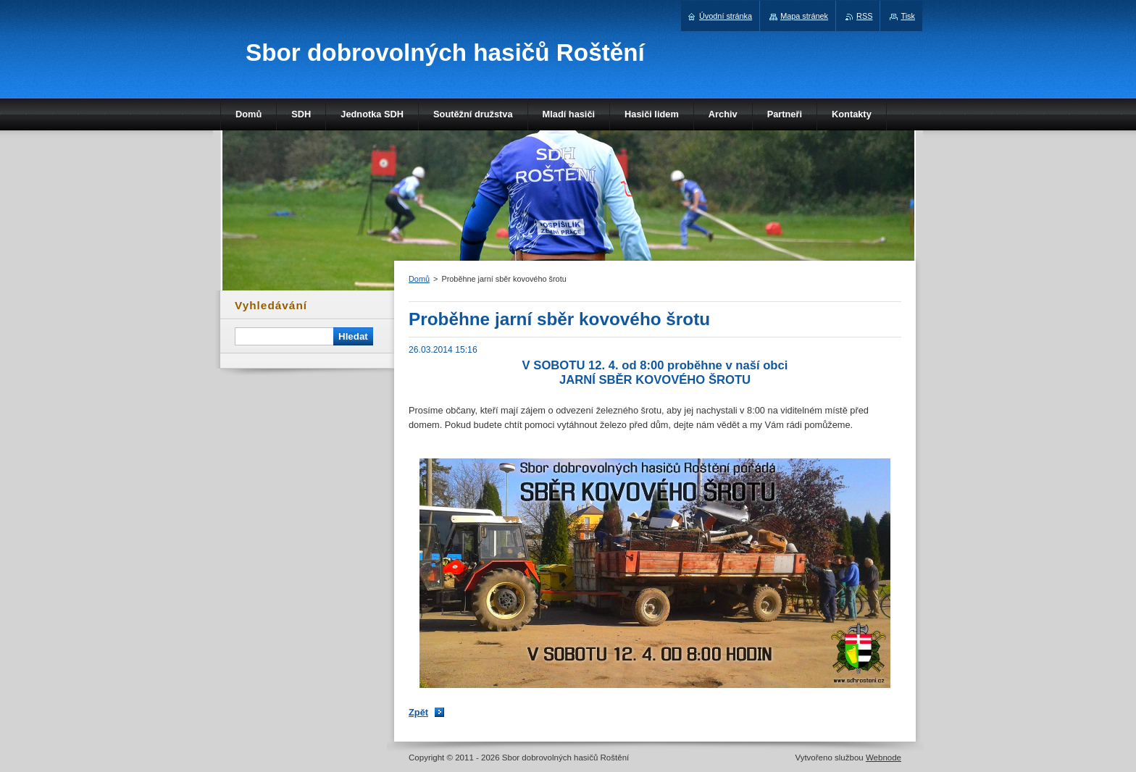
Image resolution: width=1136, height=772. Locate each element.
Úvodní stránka (725, 16)
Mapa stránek (804, 16)
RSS (864, 16)
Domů (419, 278)
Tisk (908, 16)
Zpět (418, 712)
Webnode (883, 757)
